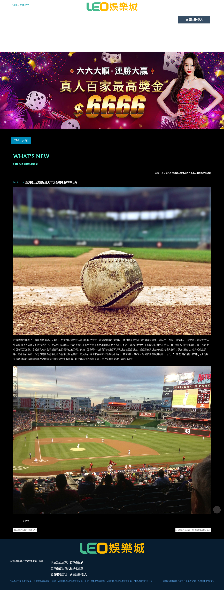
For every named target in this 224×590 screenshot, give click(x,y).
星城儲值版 (132, 19)
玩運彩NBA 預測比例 (25, 530)
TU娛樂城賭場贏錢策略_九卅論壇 (190, 354)
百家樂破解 (57, 19)
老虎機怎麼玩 (162, 19)
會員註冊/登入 (194, 19)
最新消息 (165, 173)
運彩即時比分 (137, 344)
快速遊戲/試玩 (26, 19)
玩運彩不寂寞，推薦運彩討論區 (193, 530)
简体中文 (24, 5)
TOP (217, 509)
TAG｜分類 (21, 140)
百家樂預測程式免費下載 (95, 19)
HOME (14, 5)
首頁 (157, 173)
